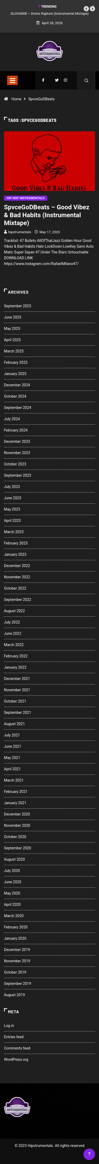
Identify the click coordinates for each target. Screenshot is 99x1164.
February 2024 (15, 430)
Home (16, 99)
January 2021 (15, 803)
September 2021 (17, 712)
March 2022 (13, 645)
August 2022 (14, 611)
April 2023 (12, 520)
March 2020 (13, 916)
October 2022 (15, 588)
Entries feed (13, 1037)
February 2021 (15, 791)
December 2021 (17, 679)
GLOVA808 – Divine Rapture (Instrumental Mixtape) (50, 13)
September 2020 (17, 848)
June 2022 (12, 633)
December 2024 (17, 385)
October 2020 (15, 837)
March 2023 (13, 532)
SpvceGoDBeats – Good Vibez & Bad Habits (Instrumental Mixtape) (46, 215)
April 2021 (12, 769)
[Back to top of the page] (89, 1154)
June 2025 (12, 317)
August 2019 (14, 995)
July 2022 (12, 622)
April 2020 (12, 904)
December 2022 (17, 566)
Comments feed (17, 1048)
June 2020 (12, 882)
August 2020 (14, 859)
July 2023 (12, 487)
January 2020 (15, 938)
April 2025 (12, 340)
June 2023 (12, 498)
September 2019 (17, 983)
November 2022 (17, 577)
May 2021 (12, 758)
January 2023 (15, 554)
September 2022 (17, 599)
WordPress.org (16, 1059)
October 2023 (15, 464)
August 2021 (14, 724)
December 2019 (17, 950)
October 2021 (15, 701)
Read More (16, 272)
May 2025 (12, 328)
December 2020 (17, 814)
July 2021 (12, 735)
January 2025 (15, 374)
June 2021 (12, 746)
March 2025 (13, 351)
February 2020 (15, 927)
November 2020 (17, 825)
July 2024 (12, 419)
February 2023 (15, 543)
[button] (86, 8)
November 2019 (17, 961)
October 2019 (15, 972)
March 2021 (13, 780)
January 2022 (15, 667)
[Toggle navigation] (12, 80)
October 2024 (15, 396)
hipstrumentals (19, 232)
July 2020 (12, 871)
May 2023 (12, 509)
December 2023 (17, 441)
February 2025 (15, 362)
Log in (9, 1025)
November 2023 (17, 453)
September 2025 (17, 306)
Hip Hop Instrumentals (26, 198)
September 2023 (17, 475)
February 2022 (15, 656)
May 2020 (12, 893)
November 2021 (17, 690)
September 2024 (17, 408)
